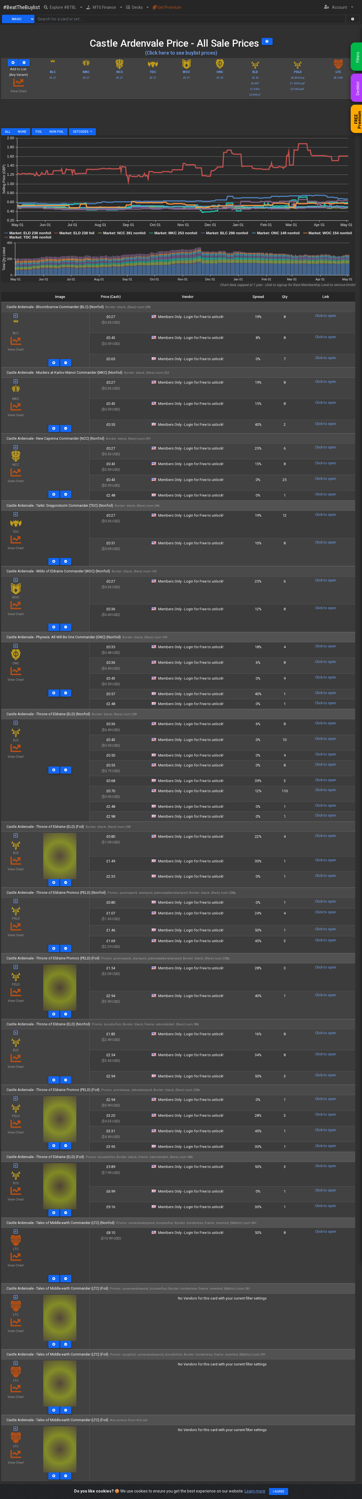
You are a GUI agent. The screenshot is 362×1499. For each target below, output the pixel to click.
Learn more (255, 1491)
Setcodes (81, 132)
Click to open (325, 315)
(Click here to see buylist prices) (181, 53)
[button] (63, 7)
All (7, 132)
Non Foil (56, 132)
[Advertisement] (178, 115)
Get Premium (167, 7)
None (22, 132)
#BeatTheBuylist (21, 7)
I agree (278, 1492)
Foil (39, 132)
